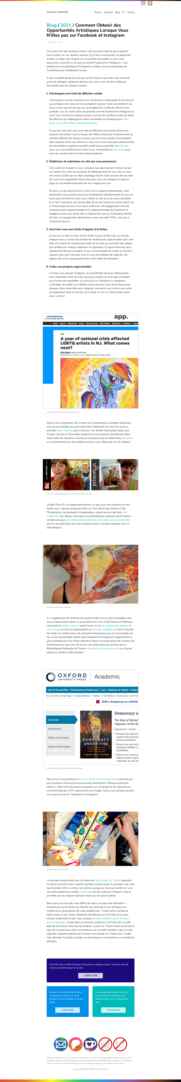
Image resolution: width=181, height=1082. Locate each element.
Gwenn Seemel (57, 12)
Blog (117, 12)
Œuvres (98, 12)
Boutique (108, 12)
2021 (66, 25)
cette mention (64, 430)
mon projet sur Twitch (107, 880)
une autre (118, 149)
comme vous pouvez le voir (103, 648)
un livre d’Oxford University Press (98, 779)
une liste (124, 145)
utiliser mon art (70, 625)
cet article (127, 438)
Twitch (84, 891)
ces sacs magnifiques (105, 629)
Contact (130, 12)
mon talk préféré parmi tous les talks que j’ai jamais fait (98, 520)
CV (123, 12)
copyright (78, 1069)
